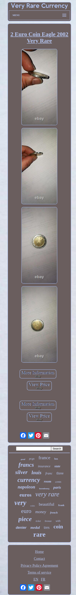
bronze (48, 520)
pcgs (32, 458)
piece (25, 518)
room (47, 481)
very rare (47, 494)
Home (39, 552)
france (44, 457)
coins (32, 505)
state (57, 466)
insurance (44, 466)
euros (25, 495)
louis (36, 472)
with (58, 520)
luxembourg (44, 488)
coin (58, 527)
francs (26, 464)
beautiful (46, 504)
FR (43, 579)
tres (46, 527)
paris (57, 487)
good (23, 459)
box (56, 458)
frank (61, 505)
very (20, 503)
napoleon (26, 486)
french (54, 512)
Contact (39, 559)
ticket (38, 521)
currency (28, 479)
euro (26, 511)
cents (58, 481)
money (40, 511)
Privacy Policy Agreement (39, 566)
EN (35, 579)
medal (35, 527)
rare (39, 534)
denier (21, 528)
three (60, 473)
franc (48, 473)
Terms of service (39, 572)
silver (21, 472)
